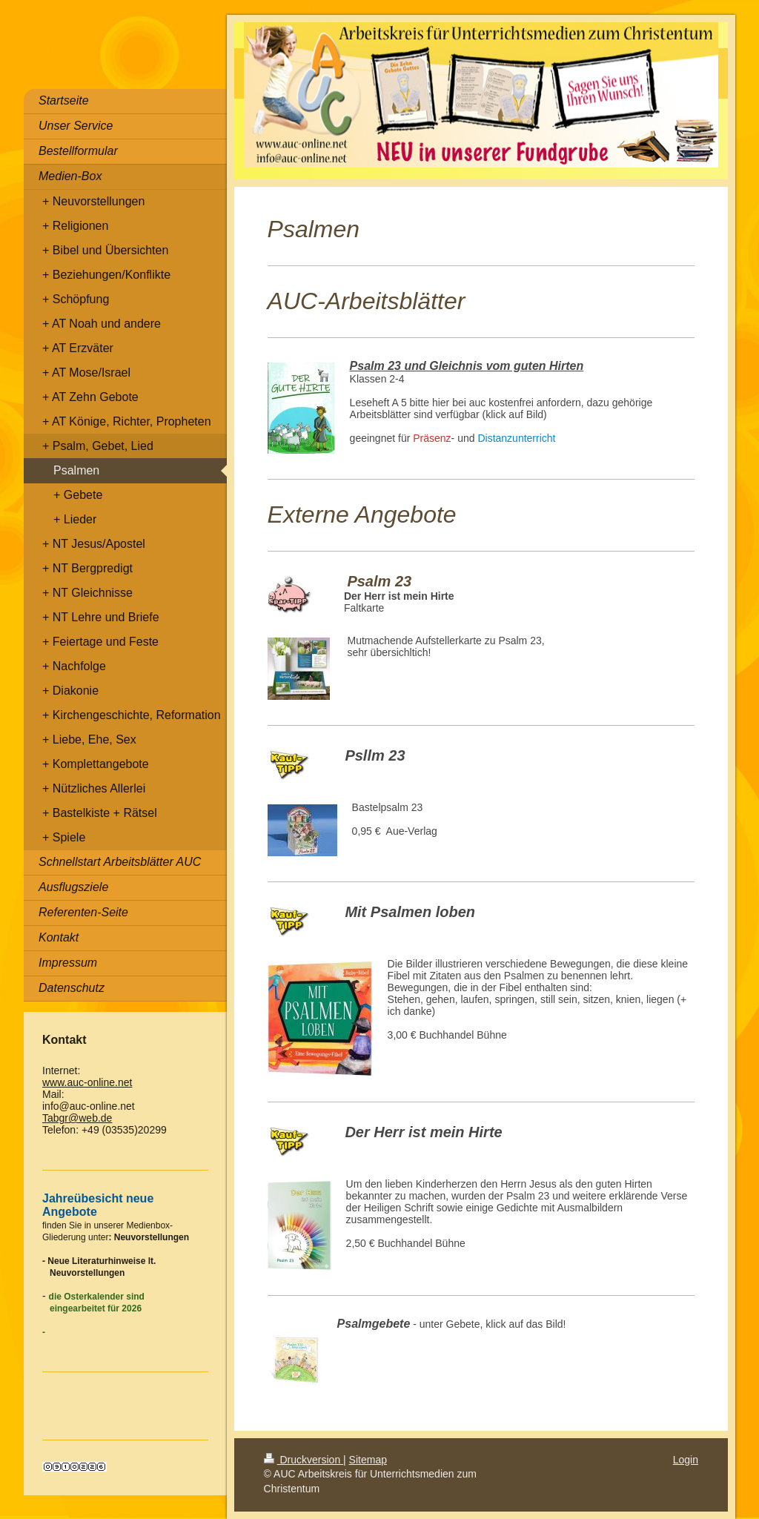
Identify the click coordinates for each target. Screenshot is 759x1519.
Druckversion (303, 1460)
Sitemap (368, 1460)
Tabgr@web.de (77, 1118)
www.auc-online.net (87, 1082)
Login (685, 1460)
